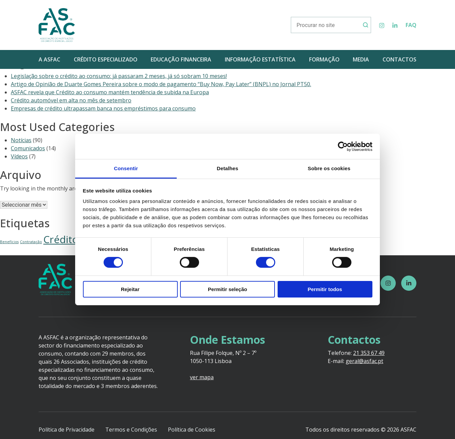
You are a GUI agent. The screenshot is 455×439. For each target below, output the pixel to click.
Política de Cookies (191, 429)
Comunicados (28, 148)
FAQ (411, 25)
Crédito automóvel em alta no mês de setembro (71, 100)
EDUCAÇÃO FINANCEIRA (181, 59)
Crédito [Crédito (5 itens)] (60, 239)
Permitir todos (325, 289)
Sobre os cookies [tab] (329, 168)
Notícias (21, 140)
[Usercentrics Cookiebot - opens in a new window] (342, 146)
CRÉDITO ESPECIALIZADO (105, 59)
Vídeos (19, 156)
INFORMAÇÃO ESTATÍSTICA (260, 59)
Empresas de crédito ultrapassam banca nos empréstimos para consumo (103, 108)
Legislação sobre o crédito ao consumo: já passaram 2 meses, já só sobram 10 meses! (119, 76)
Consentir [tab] (126, 168)
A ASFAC (49, 59)
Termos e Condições (131, 429)
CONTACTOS (399, 59)
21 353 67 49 (369, 353)
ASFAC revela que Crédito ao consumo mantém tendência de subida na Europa (110, 92)
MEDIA (361, 59)
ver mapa (202, 377)
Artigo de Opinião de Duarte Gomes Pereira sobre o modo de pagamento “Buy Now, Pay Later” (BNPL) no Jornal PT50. (161, 84)
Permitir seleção (227, 289)
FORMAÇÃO (324, 59)
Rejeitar (130, 289)
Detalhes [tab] (227, 168)
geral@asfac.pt (364, 361)
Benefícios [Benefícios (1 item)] (9, 241)
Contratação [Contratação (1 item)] (31, 241)
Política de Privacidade (66, 429)
